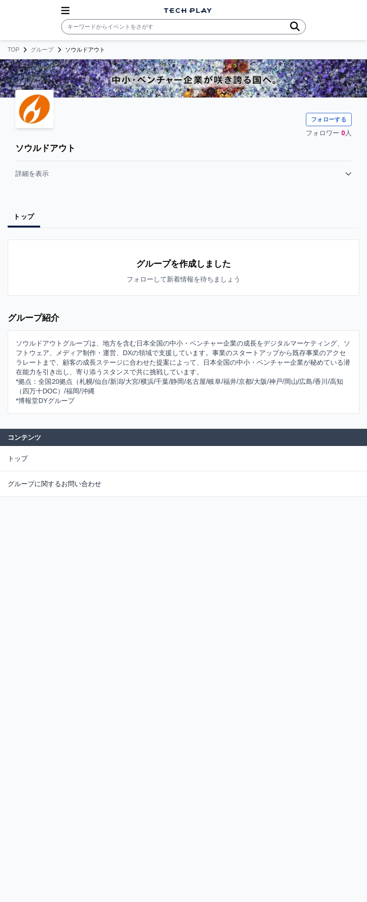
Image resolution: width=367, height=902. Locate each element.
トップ (18, 458)
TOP (13, 49)
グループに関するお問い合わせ (54, 484)
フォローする (328, 119)
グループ (42, 49)
